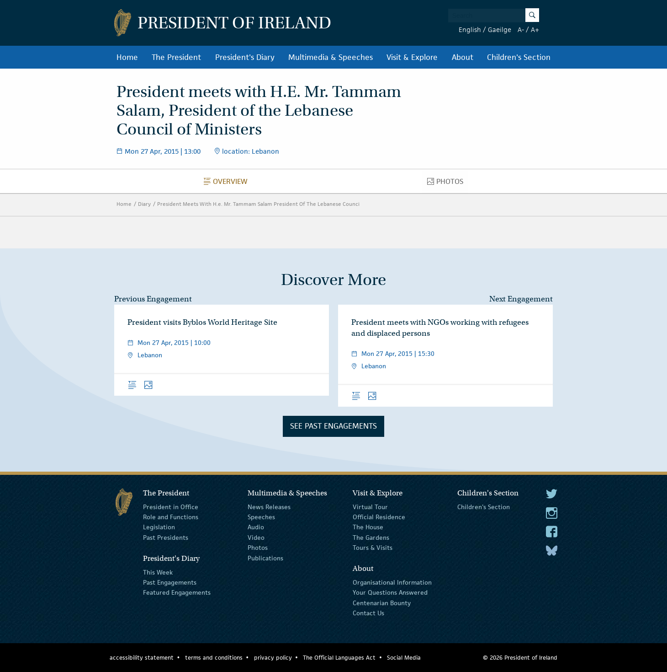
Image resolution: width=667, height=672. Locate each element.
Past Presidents (165, 537)
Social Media (404, 657)
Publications (265, 558)
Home (127, 57)
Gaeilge (499, 29)
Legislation (159, 527)
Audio (256, 527)
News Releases (269, 506)
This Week (158, 572)
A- (521, 29)
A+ (535, 29)
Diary (144, 203)
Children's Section (519, 57)
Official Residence (379, 517)
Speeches (261, 517)
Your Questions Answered (390, 592)
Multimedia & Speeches (330, 57)
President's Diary (245, 57)
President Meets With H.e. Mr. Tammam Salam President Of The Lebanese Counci (258, 203)
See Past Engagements (333, 426)
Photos (447, 183)
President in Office (170, 506)
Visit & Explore (412, 57)
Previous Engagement (153, 299)
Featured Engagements (177, 592)
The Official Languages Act (339, 657)
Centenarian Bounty (382, 603)
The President (176, 57)
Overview (228, 183)
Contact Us (368, 613)
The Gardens (371, 537)
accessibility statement (142, 657)
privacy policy (273, 657)
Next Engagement (521, 299)
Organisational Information (392, 582)
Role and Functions (170, 517)
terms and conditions (214, 657)
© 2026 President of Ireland (520, 657)
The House (368, 527)
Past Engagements (169, 582)
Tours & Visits (372, 547)
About (462, 57)
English (470, 29)
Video (256, 537)
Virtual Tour (370, 506)
